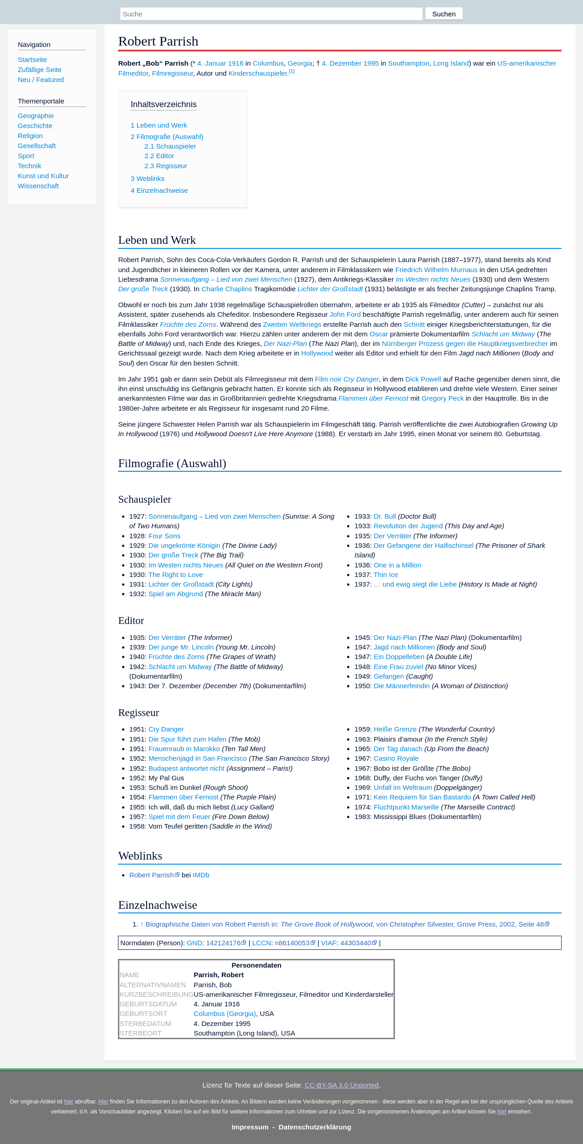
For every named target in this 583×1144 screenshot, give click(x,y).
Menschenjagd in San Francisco (197, 758)
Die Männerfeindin (402, 686)
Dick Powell (423, 379)
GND (194, 943)
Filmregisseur (172, 73)
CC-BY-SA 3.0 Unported (341, 1085)
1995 (371, 63)
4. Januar (211, 63)
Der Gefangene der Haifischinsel (424, 545)
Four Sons (164, 536)
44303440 (355, 943)
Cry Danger (361, 379)
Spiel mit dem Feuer (179, 816)
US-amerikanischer (526, 63)
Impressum (250, 1127)
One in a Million (398, 565)
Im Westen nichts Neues (433, 279)
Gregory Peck (442, 398)
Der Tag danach (398, 748)
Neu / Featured (41, 79)
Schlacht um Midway (503, 334)
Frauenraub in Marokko (184, 748)
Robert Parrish (151, 875)
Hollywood (317, 353)
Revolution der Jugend (408, 526)
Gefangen (389, 676)
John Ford (345, 314)
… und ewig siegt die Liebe (415, 584)
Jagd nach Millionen (404, 647)
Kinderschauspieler (258, 73)
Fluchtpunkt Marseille (407, 807)
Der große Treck (143, 289)
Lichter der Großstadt (330, 289)
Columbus (268, 63)
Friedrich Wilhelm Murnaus (436, 269)
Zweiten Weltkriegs (292, 324)
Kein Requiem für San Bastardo (422, 797)
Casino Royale (396, 758)
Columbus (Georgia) (225, 1013)
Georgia (300, 63)
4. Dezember (342, 63)
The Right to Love (175, 574)
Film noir (328, 379)
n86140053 (292, 943)
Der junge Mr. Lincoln (181, 647)
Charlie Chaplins (226, 289)
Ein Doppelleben (399, 656)
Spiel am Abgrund (175, 594)
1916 (236, 63)
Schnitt (414, 324)
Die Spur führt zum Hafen (187, 739)
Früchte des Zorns (188, 324)
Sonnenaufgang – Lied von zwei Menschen (226, 279)
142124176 (223, 943)
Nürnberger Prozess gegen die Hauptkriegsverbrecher (465, 343)
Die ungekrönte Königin (184, 545)
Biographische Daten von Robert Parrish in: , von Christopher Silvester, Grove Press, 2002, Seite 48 (345, 924)
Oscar (378, 334)
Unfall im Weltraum (403, 787)
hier (68, 1101)
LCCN (261, 943)
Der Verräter (393, 536)
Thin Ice (385, 574)
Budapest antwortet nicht (186, 768)
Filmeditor (133, 73)
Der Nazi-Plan (285, 343)
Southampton (408, 63)
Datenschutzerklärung (315, 1127)
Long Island (451, 63)
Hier (103, 1101)
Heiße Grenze (395, 729)
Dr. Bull (385, 516)
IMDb (201, 875)
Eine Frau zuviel (399, 666)
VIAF (329, 943)
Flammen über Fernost (373, 398)
